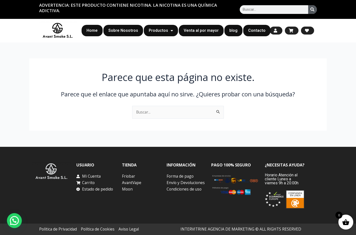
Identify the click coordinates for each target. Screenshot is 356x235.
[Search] (312, 9)
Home (92, 30)
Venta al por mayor (201, 30)
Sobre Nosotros (123, 30)
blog (233, 30)
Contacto (257, 30)
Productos (161, 30)
